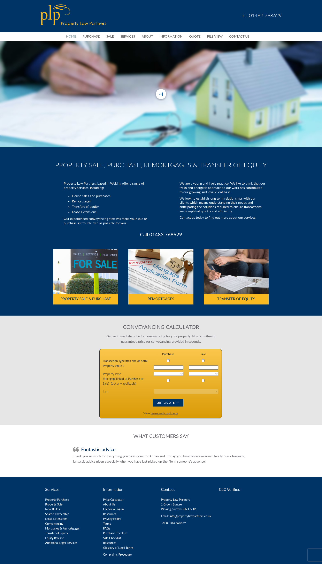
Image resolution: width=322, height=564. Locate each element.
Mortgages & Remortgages (62, 528)
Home (71, 36)
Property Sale (53, 504)
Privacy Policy (112, 518)
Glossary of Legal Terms (118, 547)
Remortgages (81, 201)
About (147, 36)
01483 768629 (165, 234)
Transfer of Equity (236, 299)
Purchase (91, 36)
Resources (109, 514)
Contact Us (239, 36)
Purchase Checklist (115, 533)
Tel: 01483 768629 (261, 15)
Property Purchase (57, 499)
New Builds (52, 509)
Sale (110, 36)
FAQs (106, 528)
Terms (107, 523)
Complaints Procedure (117, 554)
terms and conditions (164, 413)
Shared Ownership (57, 514)
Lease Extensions (84, 212)
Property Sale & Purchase (86, 299)
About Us (109, 504)
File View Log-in (113, 509)
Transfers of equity (85, 206)
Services (127, 36)
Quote (195, 36)
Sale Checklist (112, 538)
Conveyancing (54, 523)
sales (85, 196)
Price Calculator (113, 499)
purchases (103, 196)
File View (215, 36)
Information (171, 36)
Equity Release (54, 538)
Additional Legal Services (61, 542)
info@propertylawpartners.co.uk (190, 516)
